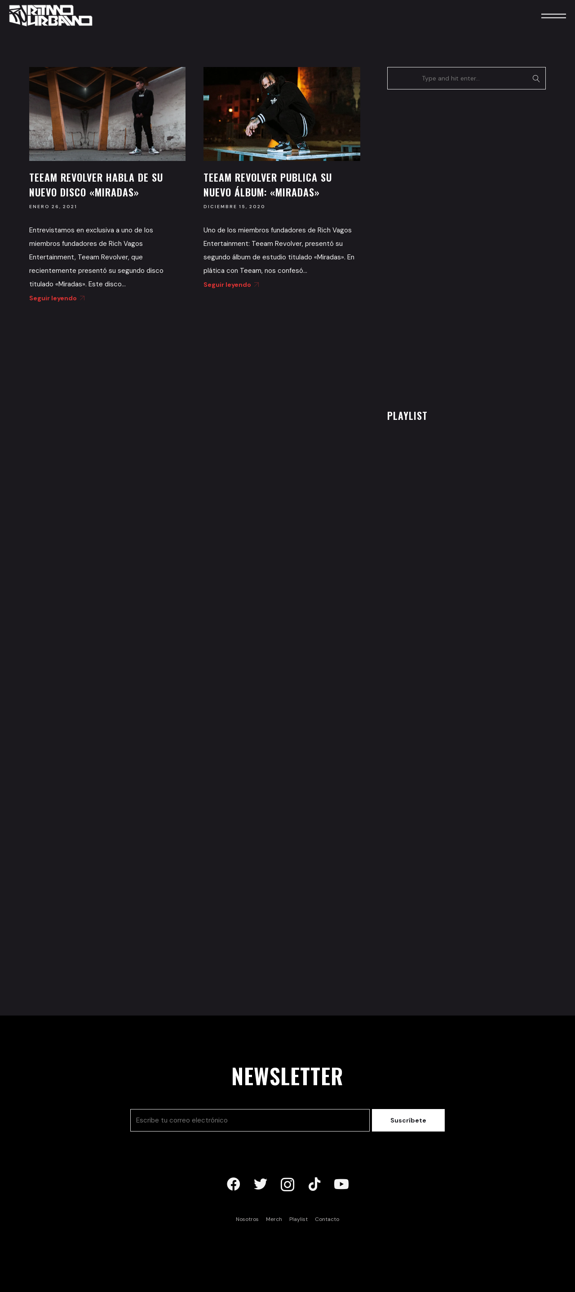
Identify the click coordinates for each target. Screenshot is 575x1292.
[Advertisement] (454, 247)
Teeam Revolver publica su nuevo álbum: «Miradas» (267, 184)
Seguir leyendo (55, 298)
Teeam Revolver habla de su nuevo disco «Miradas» (96, 184)
